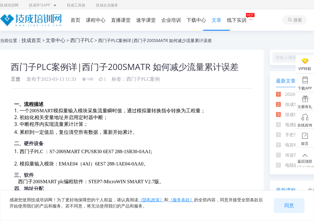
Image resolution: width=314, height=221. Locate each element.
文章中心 (55, 40)
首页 (75, 20)
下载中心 (196, 20)
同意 (289, 205)
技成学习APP (42, 5)
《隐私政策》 (151, 200)
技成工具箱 (76, 5)
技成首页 (31, 40)
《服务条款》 (181, 200)
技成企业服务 (107, 5)
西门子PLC (82, 40)
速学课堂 (146, 20)
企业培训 (171, 20)
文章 (216, 20)
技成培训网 (9, 5)
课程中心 (95, 20)
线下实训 (240, 20)
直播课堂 (121, 20)
